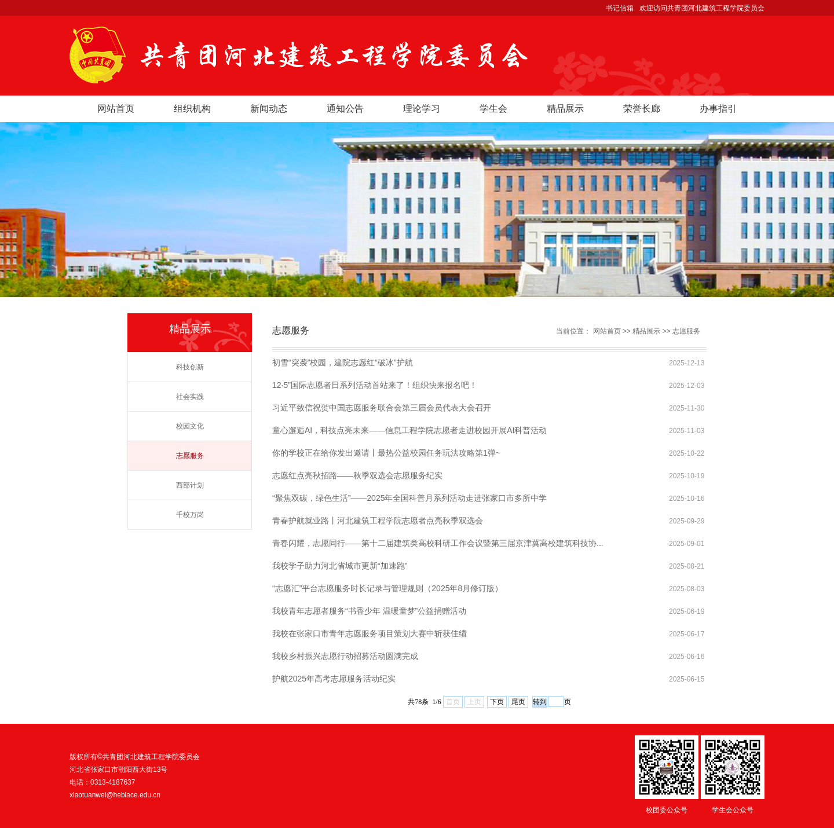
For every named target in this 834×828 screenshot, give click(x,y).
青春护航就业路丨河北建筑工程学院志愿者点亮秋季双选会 (377, 520)
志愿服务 (190, 456)
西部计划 (190, 485)
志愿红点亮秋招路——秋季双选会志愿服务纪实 (357, 475)
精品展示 (565, 108)
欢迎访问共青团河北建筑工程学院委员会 (702, 8)
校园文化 (190, 426)
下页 (497, 702)
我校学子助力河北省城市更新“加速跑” (339, 565)
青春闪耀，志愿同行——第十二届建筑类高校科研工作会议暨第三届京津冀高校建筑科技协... (437, 543)
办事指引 (718, 108)
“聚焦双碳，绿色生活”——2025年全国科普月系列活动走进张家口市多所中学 (409, 498)
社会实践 (190, 397)
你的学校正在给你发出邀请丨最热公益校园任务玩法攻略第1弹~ (386, 452)
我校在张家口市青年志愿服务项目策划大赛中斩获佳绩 (369, 633)
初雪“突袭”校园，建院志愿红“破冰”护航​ (342, 362)
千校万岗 (190, 515)
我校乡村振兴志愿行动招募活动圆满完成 (345, 656)
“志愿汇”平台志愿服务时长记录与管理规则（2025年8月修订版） (387, 588)
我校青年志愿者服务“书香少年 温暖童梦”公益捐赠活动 (369, 610)
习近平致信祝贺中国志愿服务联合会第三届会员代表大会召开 (381, 407)
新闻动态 (268, 108)
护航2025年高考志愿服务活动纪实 (334, 678)
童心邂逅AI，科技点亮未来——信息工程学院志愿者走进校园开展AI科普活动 (409, 430)
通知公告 (345, 108)
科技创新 (190, 367)
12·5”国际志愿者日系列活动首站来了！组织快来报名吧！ (374, 385)
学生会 (493, 108)
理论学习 (421, 108)
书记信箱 (620, 8)
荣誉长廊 (641, 108)
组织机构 (192, 108)
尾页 (518, 702)
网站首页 (115, 108)
